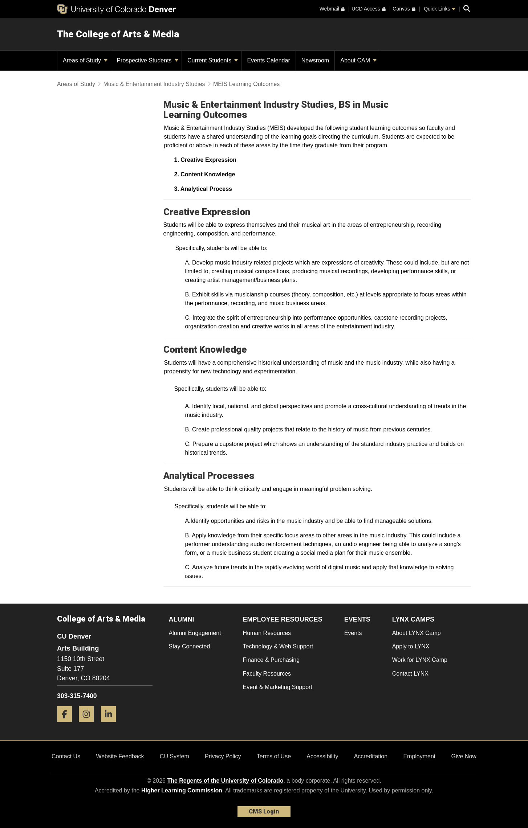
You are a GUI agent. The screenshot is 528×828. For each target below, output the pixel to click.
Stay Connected (189, 646)
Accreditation (371, 756)
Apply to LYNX (411, 646)
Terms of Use (274, 756)
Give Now (463, 756)
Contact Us (66, 756)
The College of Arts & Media (118, 34)
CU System (174, 756)
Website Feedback (120, 756)
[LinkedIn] (111, 725)
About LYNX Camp (416, 633)
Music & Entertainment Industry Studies (155, 84)
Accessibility (322, 756)
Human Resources (267, 633)
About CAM (358, 60)
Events (353, 633)
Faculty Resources (267, 674)
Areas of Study (85, 60)
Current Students (212, 60)
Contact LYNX (410, 674)
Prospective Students (147, 60)
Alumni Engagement (195, 633)
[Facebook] (67, 725)
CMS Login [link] (264, 811)
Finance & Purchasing (271, 660)
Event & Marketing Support (277, 687)
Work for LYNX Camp (419, 660)
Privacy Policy (223, 756)
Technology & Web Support (278, 646)
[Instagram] (89, 725)
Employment (419, 756)
